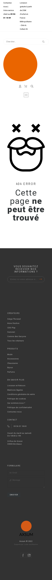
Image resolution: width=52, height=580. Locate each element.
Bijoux (10, 367)
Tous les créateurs (15, 341)
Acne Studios (13, 323)
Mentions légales (15, 390)
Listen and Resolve (31, 544)
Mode (9, 354)
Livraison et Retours (16, 385)
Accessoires (13, 359)
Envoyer (14, 495)
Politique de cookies (16, 399)
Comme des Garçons (16, 336)
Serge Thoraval (14, 319)
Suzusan (11, 332)
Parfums (11, 372)
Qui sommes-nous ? (16, 403)
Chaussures (12, 363)
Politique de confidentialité (19, 407)
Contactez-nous (14, 412)
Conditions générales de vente (21, 394)
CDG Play (11, 328)
